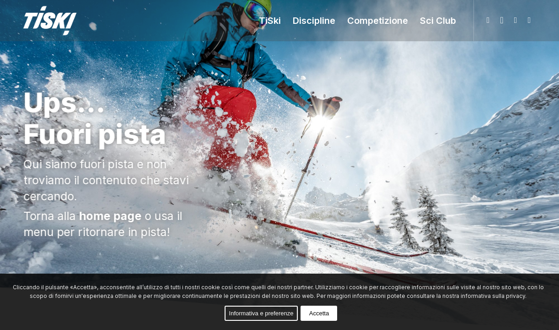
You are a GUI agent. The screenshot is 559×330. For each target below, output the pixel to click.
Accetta (319, 313)
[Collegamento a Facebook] (502, 20)
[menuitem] (270, 20)
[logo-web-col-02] (56, 20)
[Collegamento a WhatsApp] (488, 20)
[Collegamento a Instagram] (515, 20)
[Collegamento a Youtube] (529, 20)
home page (111, 216)
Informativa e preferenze (261, 313)
